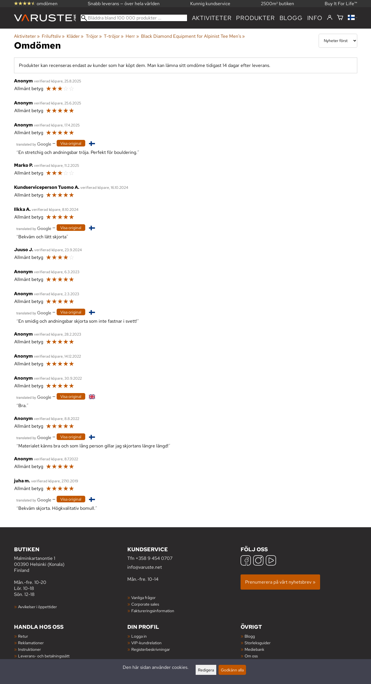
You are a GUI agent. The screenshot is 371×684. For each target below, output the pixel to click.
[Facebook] (246, 561)
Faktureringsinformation (152, 610)
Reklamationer (31, 642)
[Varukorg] (340, 17)
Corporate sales (145, 604)
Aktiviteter (212, 18)
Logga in (139, 636)
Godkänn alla (232, 670)
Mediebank (254, 649)
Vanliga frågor (143, 597)
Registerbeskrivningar (150, 649)
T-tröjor (114, 36)
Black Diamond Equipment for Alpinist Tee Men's (193, 36)
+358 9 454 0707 (154, 558)
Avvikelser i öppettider (37, 606)
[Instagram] (258, 561)
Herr (132, 36)
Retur (23, 636)
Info (314, 18)
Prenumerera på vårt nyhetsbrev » (280, 582)
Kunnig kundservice (210, 4)
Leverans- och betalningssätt (44, 656)
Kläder (75, 36)
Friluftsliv (53, 36)
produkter (255, 18)
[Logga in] (329, 17)
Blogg (250, 636)
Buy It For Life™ (341, 4)
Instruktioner (29, 649)
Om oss (251, 656)
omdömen (35, 4)
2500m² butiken (277, 4)
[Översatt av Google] (33, 144)
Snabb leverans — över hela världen (124, 4)
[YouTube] (271, 561)
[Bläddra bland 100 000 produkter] (133, 17)
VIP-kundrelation (146, 642)
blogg (291, 18)
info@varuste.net (144, 567)
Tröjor (94, 36)
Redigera (206, 670)
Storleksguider (258, 642)
